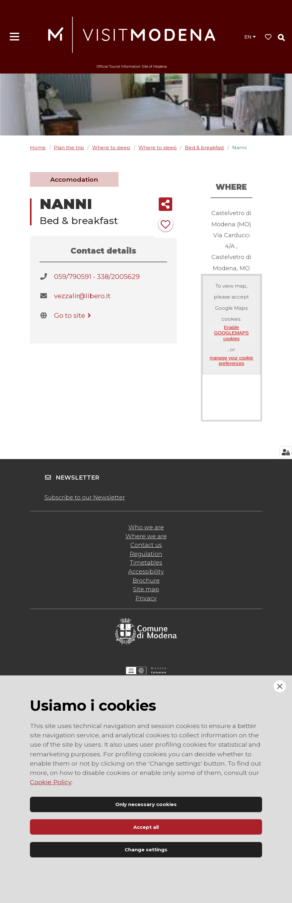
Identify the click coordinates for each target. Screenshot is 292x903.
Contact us (146, 545)
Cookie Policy (50, 782)
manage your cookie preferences (231, 360)
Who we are (146, 527)
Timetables (146, 562)
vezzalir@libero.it (82, 296)
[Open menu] (14, 37)
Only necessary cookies (146, 804)
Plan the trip (69, 147)
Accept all (146, 827)
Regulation (146, 554)
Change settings (146, 850)
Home (38, 147)
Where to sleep (111, 147)
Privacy (146, 598)
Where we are (146, 536)
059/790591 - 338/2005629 (97, 277)
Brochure (146, 580)
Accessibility (146, 571)
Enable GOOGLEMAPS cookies (231, 333)
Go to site (73, 315)
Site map (146, 589)
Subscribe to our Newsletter (84, 497)
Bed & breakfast (204, 147)
